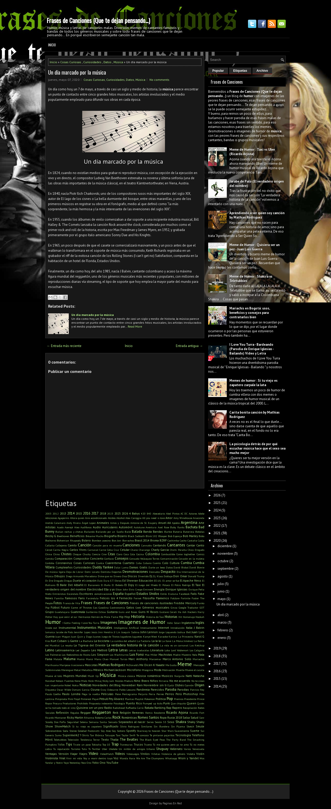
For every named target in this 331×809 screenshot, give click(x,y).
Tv (89, 749)
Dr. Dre (49, 580)
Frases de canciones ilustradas (151, 603)
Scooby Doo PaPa (55, 722)
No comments (159, 80)
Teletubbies (60, 739)
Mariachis (198, 659)
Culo (165, 563)
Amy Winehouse (183, 518)
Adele (201, 513)
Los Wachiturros (119, 654)
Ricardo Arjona (177, 712)
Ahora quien (77, 518)
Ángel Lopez (89, 523)
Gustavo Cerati (168, 612)
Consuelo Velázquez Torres (144, 558)
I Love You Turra (90, 623)
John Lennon (149, 632)
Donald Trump (196, 576)
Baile (128, 531)
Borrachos (128, 540)
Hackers (192, 612)
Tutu (84, 749)
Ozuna (95, 689)
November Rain (132, 685)
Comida (49, 558)
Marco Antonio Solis (177, 659)
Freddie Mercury (185, 603)
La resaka (67, 645)
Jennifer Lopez (82, 632)
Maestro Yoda (189, 654)
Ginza (174, 607)
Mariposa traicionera (71, 665)
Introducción (177, 628)
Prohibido (82, 703)
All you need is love (153, 518)
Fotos (58, 603)
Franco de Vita (71, 603)
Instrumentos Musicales (94, 627)
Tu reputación (61, 749)
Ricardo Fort (197, 712)
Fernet (137, 598)
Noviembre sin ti (155, 685)
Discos (132, 576)
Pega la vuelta (91, 694)
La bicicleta (101, 641)
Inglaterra (188, 623)
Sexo (170, 722)
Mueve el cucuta (194, 670)
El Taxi (196, 585)
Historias (171, 617)
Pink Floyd (74, 699)
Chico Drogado (196, 550)
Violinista (51, 758)
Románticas (129, 717)
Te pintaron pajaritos (162, 735)
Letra (113, 649)
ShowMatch (63, 726)
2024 (217, 510)
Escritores (86, 594)
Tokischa (96, 744)
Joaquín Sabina (130, 632)
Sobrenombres (53, 731)
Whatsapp (171, 758)
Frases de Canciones (111, 602)
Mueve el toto (53, 676)
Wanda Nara (127, 758)
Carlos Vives (78, 550)
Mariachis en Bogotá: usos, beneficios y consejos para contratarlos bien (249, 312)
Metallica (87, 670)
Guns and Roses (128, 612)
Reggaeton (101, 712)
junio (221, 591)
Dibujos (59, 576)
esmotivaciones (103, 594)
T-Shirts (84, 735)
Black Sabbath (136, 536)
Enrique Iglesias (176, 589)
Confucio (109, 558)
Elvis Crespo (135, 589)
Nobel (67, 685)
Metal (77, 670)
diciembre (224, 546)
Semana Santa (98, 722)
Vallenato (176, 749)
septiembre (225, 568)
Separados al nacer (131, 722)
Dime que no (105, 576)
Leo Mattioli (99, 650)
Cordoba (49, 563)
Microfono (134, 670)
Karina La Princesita (181, 636)
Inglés (199, 622)
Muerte (180, 670)
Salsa (186, 717)
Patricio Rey (197, 689)
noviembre (225, 553)
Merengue (67, 670)
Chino (56, 554)
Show (49, 726)
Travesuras (126, 744)
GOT (202, 607)
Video (93, 753)
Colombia (152, 554)
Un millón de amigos (132, 749)
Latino (49, 650)
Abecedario (159, 513)
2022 (217, 525)
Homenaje (189, 617)
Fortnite (185, 598)
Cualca (100, 563)
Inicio (52, 44)
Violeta (191, 754)
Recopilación (190, 708)
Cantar (190, 545)
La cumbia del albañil (123, 641)
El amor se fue (170, 580)
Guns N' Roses (148, 612)
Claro (119, 554)
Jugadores (125, 636)
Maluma (70, 659)
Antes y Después (119, 523)
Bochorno (50, 540)
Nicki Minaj (95, 681)
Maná (89, 659)
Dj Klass (158, 576)
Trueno (148, 744)
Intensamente (148, 628)
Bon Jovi (116, 540)
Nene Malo (80, 681)
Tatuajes (110, 735)
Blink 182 (151, 536)
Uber (104, 749)
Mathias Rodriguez (112, 665)
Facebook (184, 594)
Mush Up (93, 676)
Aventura (151, 527)
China (48, 554)
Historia (138, 616)
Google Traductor (188, 607)
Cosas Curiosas (70, 62)
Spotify (131, 731)
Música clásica (126, 676)
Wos (202, 758)
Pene (118, 694)
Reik (115, 712)
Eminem (148, 589)
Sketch (190, 726)
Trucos (138, 744)
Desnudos (154, 572)
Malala (58, 659)
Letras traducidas (139, 650)
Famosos (71, 598)
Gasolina (104, 607)
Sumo (58, 735)
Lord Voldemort (180, 650)
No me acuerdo (180, 681)
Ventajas (51, 754)
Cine (104, 554)
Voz (116, 758)
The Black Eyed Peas (152, 739)
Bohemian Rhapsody (69, 540)
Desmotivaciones (135, 571)
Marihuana (52, 665)
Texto (105, 739)
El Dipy (129, 585)
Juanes (97, 636)
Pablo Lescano (127, 689)
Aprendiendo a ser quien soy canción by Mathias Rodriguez (256, 215)
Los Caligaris (197, 650)
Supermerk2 (71, 735)
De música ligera (55, 572)
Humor (53, 621)
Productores (69, 703)
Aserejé (69, 527)
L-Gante (73, 641)
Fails (194, 594)
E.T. (112, 580)
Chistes (66, 554)
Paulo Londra (71, 694)
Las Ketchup (197, 645)
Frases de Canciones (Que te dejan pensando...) (98, 20)
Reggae (85, 712)
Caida (201, 540)
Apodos (176, 523)
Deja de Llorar (75, 572)
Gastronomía (117, 607)
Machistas (165, 654)
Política (161, 699)
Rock (116, 717)
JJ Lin (117, 632)
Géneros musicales (155, 607)
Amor (169, 518)
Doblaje (168, 576)
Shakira (181, 722)
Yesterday (75, 762)
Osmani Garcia (80, 689)
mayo (221, 599)
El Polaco (164, 585)
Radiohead (119, 708)
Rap (168, 708)
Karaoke (163, 636)
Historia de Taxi (155, 617)
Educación (146, 580)
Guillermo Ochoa (96, 612)
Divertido (143, 576)
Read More (135, 326)
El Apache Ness (190, 580)
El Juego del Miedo (146, 585)
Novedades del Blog (106, 685)
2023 (110, 513)
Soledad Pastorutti (89, 731)
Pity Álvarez (116, 699)
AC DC (183, 513)
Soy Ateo (106, 731)
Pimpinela (61, 699)
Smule (200, 726)
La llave (166, 641)
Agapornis (63, 518)
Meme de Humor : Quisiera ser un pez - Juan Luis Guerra (254, 247)
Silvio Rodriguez (129, 726)
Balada (137, 531)
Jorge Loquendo (167, 632)
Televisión (73, 739)
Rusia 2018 (174, 717)
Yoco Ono (86, 762)
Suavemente (181, 731)
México (98, 670)
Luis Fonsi (137, 654)
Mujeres (68, 676)
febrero (222, 630)
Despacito (168, 571)
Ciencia (96, 554)
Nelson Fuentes (64, 681)
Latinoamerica (64, 650)
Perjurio (142, 694)
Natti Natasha (195, 676)
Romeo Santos (148, 717)
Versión (63, 754)
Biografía (110, 536)
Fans (81, 598)
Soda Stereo (70, 731)
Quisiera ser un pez (89, 708)
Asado (60, 527)
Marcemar (155, 659)
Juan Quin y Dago (81, 636)
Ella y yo (109, 589)
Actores (193, 513)
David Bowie (196, 567)
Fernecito (125, 598)
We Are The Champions (150, 758)
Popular (218, 71)
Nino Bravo (141, 681)
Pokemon (149, 699)
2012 (55, 513)
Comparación (63, 558)
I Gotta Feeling (71, 623)
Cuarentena (113, 563)
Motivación (168, 670)
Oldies (179, 685)
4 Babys (134, 513)
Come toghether (185, 554)
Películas (107, 694)
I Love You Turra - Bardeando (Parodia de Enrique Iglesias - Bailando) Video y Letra (251, 349)
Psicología (119, 703)
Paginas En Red (172, 803)
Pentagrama (129, 694)
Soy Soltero (118, 731)
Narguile (179, 676)
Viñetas (155, 754)
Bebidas (199, 531)
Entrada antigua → (189, 346)
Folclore (174, 598)
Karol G (199, 636)
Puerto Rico (134, 703)
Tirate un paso (82, 744)
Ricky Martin (75, 717)
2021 (217, 533)
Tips (69, 744)
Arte (201, 523)
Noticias (86, 685)
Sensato (112, 722)
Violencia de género (173, 754)
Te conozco (143, 735)
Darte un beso (156, 567)
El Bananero (92, 585)
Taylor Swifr (129, 735)
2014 (70, 513)
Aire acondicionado (96, 518)
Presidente (190, 699)
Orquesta (50, 689)
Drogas (68, 580)
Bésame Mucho (94, 536)
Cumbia (186, 563)
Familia (59, 598)
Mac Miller (151, 654)
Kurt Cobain (59, 641)
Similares (146, 726)
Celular (125, 550)
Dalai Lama (121, 567)
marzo (222, 622)
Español (130, 594)
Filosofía (149, 598)
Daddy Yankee (103, 567)
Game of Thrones (81, 607)
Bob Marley (190, 536)
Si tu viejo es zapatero (87, 726)
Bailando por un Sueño (110, 531)
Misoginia (147, 670)
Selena (84, 722)
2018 (103, 513)
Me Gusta (171, 665)
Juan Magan (62, 636)
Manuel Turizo (118, 659)
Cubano (147, 563)
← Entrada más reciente (64, 346)
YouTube (112, 762)
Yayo (66, 762)
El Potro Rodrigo (181, 585)
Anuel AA (164, 523)
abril (220, 615)
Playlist (139, 699)
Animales (103, 523)
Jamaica (50, 632)
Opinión (189, 685)
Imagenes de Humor (142, 621)
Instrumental (67, 628)
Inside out (51, 628)
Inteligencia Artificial (126, 628)
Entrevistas (59, 594)
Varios (187, 749)
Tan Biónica (97, 735)
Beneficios (77, 536)
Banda (147, 531)
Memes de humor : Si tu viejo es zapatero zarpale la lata (253, 382)
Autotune (139, 527)
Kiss (47, 641)
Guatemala (78, 612)
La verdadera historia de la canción (133, 645)
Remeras (138, 712)
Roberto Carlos (103, 717)
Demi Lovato (92, 572)
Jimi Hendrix (105, 632)
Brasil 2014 (142, 540)
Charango (144, 550)
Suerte (194, 731)
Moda (157, 670)
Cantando (159, 545)
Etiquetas (240, 71)
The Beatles (129, 739)
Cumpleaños (64, 567)
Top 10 (106, 744)
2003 (48, 513)
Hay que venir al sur (65, 617)
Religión (125, 712)
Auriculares (110, 527)
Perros (169, 694)
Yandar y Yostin (54, 762)
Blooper (162, 536)
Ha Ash (182, 612)
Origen (199, 685)
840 (149, 513)
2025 (118, 513)
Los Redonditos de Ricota (76, 654)
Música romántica (148, 676)
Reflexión (62, 712)
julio (220, 584)
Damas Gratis (138, 567)
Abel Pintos (172, 513)
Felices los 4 (109, 598)
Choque (77, 554)
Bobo (201, 536)
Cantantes (176, 544)
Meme (184, 664)
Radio (108, 708)
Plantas (129, 699)
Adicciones (51, 518)
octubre (223, 561)
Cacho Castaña (188, 540)
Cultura (174, 563)
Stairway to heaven (149, 731)
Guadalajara (62, 612)
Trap (115, 744)
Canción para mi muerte (107, 545)
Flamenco (162, 598)
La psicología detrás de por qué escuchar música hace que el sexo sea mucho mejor (257, 448)
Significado (110, 726)
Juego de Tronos (110, 636)
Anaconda (198, 518)
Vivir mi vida (74, 758)
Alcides (112, 518)
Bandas (158, 531)
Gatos (130, 607)
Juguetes (137, 636)
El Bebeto (117, 585)
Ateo (76, 527)
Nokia (75, 685)
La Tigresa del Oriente (90, 645)
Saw (201, 717)
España (118, 593)
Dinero (117, 576)
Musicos (167, 676)
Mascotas (91, 665)
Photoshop (190, 694)
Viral (62, 758)
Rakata (149, 708)
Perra (152, 694)
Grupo (49, 612)
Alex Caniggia (133, 518)
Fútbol (55, 607)
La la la (156, 641)
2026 (125, 513)
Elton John (122, 589)
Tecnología (183, 735)
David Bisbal (181, 567)
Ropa (163, 717)
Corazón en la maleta (191, 558)
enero (221, 637)
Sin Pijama (178, 726)
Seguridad (73, 722)
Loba (167, 650)
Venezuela (198, 749)
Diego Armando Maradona (81, 576)
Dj (150, 576)
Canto (200, 545)
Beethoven (63, 536)
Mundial (81, 676)
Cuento (157, 563)
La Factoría (144, 641)
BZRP (163, 540)
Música (118, 62)
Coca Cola (129, 554)
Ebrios (118, 580)
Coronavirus (64, 563)
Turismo (75, 749)
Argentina (189, 522)
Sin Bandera (161, 726)
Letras (123, 650)
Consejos (122, 558)
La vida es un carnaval (174, 645)
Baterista (188, 531)
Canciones (131, 544)
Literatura (156, 650)
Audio (97, 527)
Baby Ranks (177, 527)
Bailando (89, 531)
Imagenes (108, 622)
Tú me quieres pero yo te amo (171, 744)
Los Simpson (100, 654)
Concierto (96, 558)
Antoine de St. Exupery (143, 523)
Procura (57, 703)
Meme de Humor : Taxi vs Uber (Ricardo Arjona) (252, 151)
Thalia (114, 739)
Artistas (50, 527)
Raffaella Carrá (135, 708)
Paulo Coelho (53, 694)
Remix (149, 712)
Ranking (160, 708)
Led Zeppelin (83, 650)
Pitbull (103, 699)
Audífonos (86, 527)
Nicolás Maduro (124, 681)
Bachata (192, 527)
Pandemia (143, 689)
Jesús (94, 632)
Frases (86, 602)
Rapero (177, 708)
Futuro (65, 607)
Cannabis (146, 545)
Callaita (50, 545)
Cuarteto (128, 563)
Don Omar (180, 576)
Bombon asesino (101, 540)
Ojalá (170, 685)
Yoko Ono (99, 762)
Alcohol (120, 518)
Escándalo (72, 594)
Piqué (95, 699)
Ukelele (113, 749)
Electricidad (95, 589)
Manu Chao (101, 659)
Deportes (116, 572)
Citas (111, 554)
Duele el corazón (84, 580)
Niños (154, 681)
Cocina (140, 554)
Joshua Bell (184, 632)
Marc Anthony (138, 659)
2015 (79, 513)
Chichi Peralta (178, 550)
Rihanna (89, 717)
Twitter (96, 749)
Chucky (87, 554)
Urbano (150, 749)
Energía (159, 589)
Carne (102, 550)
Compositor (81, 558)
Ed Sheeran (130, 580)
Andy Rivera (73, 523)
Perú (179, 694)
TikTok (61, 744)
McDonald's (132, 665)
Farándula (92, 598)
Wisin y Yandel (188, 758)
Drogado (58, 580)
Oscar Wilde (64, 689)
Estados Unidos (148, 593)
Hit (180, 617)
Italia (189, 628)
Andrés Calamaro (55, 523)
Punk (166, 703)
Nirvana (163, 681)
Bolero (86, 540)
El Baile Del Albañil (70, 585)
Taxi (118, 735)
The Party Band (176, 739)
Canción (84, 544)
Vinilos (145, 754)
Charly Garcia (160, 550)
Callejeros (61, 545)
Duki (100, 580)
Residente (159, 712)
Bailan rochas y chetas (69, 531)
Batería (177, 531)
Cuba (139, 563)
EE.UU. (158, 580)
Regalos (74, 712)
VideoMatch (107, 754)
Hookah (199, 617)
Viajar (74, 754)
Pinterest (86, 699)
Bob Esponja (175, 536)
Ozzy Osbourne (109, 689)
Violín (200, 754)
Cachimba (173, 540)
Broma (154, 540)
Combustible (168, 554)
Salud (194, 717)
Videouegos (132, 754)
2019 (217, 648)
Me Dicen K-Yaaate (152, 665)
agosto (222, 576)
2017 (95, 513)
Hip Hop (124, 617)
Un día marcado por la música (77, 72)
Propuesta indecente (101, 703)
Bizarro (122, 536)
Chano (134, 550)
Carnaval (93, 550)
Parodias (183, 689)
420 (143, 513)
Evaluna (173, 594)
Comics (200, 554)
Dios (124, 576)
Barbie (168, 531)
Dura (106, 580)
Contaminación (169, 558)
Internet (163, 628)
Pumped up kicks (152, 703)
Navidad (50, 681)
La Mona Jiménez (182, 641)
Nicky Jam (108, 681)
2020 (217, 540)
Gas (95, 607)
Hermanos (84, 617)
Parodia (170, 689)
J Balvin (199, 628)
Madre (176, 654)
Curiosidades (92, 62)
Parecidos (157, 689)
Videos (120, 754)
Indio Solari (173, 623)
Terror (96, 739)
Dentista (106, 572)
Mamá (81, 659)
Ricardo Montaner (55, 717)
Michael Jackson (115, 670)
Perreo (160, 694)
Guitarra (112, 612)
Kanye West (150, 636)
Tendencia (86, 739)
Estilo (163, 594)
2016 (86, 513)
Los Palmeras (53, 654)
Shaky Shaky (195, 722)
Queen (191, 703)
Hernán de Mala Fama (104, 617)
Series (150, 722)
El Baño (106, 585)
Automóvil (125, 527)
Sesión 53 (160, 722)
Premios (178, 699)
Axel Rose (163, 527)
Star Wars (167, 731)
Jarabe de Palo (64, 632)
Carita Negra (61, 550)
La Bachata (86, 641)
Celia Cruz (113, 550)
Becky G (50, 536)
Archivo (262, 71)
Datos (107, 62)
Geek (138, 607)
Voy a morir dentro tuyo (97, 758)
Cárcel (48, 550)
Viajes (83, 754)
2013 (63, 513)
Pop (170, 698)
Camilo (72, 545)
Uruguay (162, 749)
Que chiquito (178, 703)
